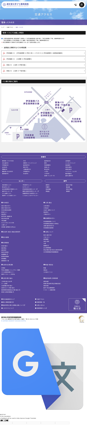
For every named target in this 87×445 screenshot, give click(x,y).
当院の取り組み (8, 278)
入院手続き (47, 206)
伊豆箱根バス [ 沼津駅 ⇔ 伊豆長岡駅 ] (19, 59)
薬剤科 (47, 185)
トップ (2, 27)
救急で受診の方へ (6, 208)
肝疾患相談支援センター (30, 189)
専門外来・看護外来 (6, 216)
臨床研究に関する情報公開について (13, 305)
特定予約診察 (5, 218)
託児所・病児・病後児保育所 (11, 232)
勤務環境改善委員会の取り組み (10, 290)
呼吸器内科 (5, 165)
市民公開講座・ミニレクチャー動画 (10, 270)
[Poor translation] (6, 420)
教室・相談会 (49, 265)
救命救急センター (7, 185)
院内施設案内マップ (8, 299)
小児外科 (46, 173)
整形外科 (25, 167)
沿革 (45, 243)
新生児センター (6, 187)
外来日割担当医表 (6, 210)
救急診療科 (68, 167)
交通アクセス (10, 27)
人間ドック (4, 225)
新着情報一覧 (40, 302)
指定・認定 (46, 241)
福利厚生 (3, 248)
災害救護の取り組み (6, 285)
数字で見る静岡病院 (49, 288)
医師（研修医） (5, 252)
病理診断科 (68, 169)
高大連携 (6, 237)
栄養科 (47, 187)
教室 (45, 268)
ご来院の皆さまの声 (6, 281)
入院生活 (46, 208)
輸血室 (68, 187)
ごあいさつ (46, 237)
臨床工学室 (69, 185)
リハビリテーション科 (71, 171)
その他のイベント (48, 272)
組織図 (46, 245)
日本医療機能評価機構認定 (51, 252)
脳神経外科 (26, 165)
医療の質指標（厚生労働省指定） (52, 283)
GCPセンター (26, 187)
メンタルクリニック (70, 163)
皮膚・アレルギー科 (49, 175)
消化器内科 (5, 163)
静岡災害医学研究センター (31, 191)
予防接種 (3, 220)
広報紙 (3, 268)
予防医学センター (27, 185)
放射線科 (67, 165)
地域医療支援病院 (49, 228)
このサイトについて (7, 308)
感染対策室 (69, 189)
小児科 (46, 171)
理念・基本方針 (48, 235)
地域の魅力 (4, 246)
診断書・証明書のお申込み (8, 227)
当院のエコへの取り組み (8, 288)
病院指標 (46, 281)
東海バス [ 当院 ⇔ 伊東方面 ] (16, 65)
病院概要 (46, 239)
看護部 (68, 191)
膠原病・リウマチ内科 (8, 161)
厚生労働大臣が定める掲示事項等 (53, 250)
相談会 (45, 270)
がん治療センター (7, 193)
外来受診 (6, 203)
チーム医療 (4, 283)
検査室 (47, 191)
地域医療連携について (50, 221)
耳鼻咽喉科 (47, 165)
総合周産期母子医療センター (10, 189)
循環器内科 (5, 173)
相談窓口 (3, 214)
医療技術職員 (5, 256)
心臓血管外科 (27, 169)
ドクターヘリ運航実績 (49, 290)
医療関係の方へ (50, 218)
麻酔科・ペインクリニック (30, 163)
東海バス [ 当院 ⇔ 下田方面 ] (16, 71)
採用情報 (6, 243)
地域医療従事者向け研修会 (51, 223)
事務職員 (3, 258)
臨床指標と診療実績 (51, 278)
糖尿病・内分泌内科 (7, 171)
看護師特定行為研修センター (30, 193)
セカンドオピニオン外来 (7, 223)
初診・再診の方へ (6, 206)
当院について (49, 232)
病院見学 (3, 250)
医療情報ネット (41, 308)
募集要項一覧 (5, 260)
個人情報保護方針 (7, 302)
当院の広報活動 (8, 265)
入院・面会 (48, 203)
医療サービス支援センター (9, 195)
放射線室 (48, 189)
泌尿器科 (67, 161)
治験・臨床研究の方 (49, 226)
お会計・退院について (49, 210)
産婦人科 (46, 167)
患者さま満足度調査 (7, 292)
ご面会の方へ (47, 214)
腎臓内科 (4, 169)
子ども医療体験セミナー (8, 272)
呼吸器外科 (26, 171)
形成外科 (25, 173)
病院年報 (46, 285)
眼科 (45, 163)
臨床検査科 (68, 173)
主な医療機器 (47, 248)
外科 (24, 161)
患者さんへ (4, 212)
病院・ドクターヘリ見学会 (8, 274)
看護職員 (4, 254)
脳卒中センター (7, 191)
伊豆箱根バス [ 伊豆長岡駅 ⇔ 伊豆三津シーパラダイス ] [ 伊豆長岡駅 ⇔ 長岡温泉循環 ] (34, 53)
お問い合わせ (40, 305)
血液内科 (4, 167)
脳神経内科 (47, 161)
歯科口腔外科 (69, 175)
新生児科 (46, 169)
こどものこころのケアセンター (31, 195)
